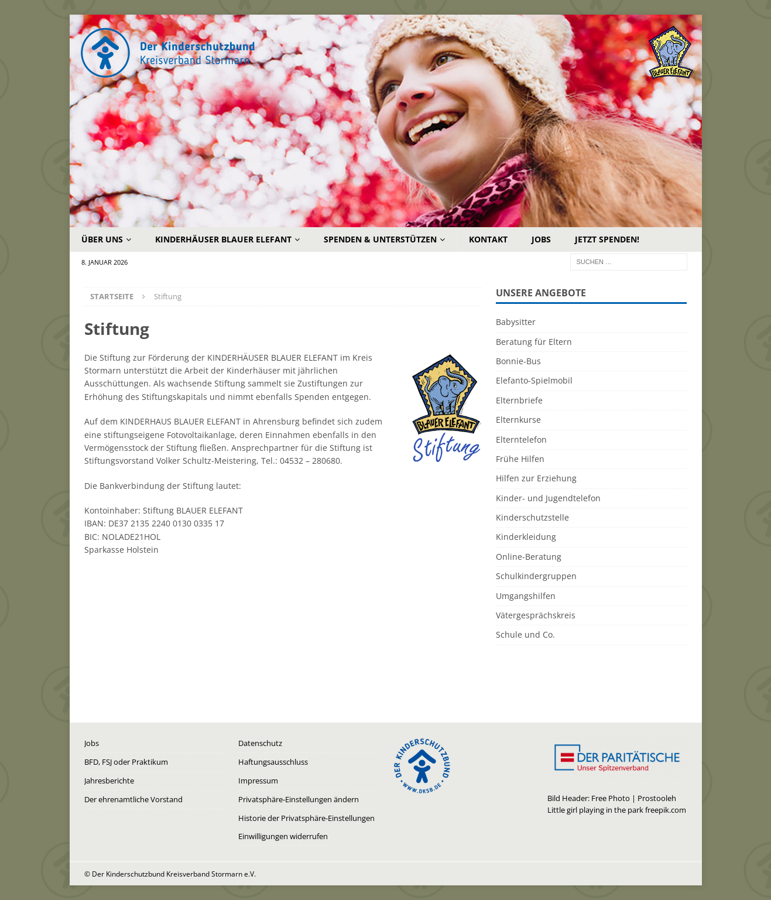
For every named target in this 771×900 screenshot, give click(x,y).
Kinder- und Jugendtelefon (548, 498)
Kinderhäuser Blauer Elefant (223, 239)
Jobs (541, 239)
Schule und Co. (525, 634)
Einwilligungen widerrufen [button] (283, 836)
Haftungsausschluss (273, 762)
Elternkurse (518, 419)
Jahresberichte (109, 780)
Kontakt (488, 239)
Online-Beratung (528, 556)
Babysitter (516, 321)
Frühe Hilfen (520, 458)
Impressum (258, 780)
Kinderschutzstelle (532, 517)
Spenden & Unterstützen (380, 239)
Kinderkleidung (526, 536)
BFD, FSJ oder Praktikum (126, 762)
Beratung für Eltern (534, 341)
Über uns (102, 239)
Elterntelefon (521, 439)
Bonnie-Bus (518, 361)
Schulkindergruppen (536, 575)
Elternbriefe (519, 400)
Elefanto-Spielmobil (534, 380)
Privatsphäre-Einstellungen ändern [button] (298, 799)
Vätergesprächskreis (535, 615)
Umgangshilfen (526, 595)
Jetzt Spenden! (607, 239)
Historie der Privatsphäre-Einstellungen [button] (306, 818)
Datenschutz (260, 743)
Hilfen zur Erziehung (536, 478)
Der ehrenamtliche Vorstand (133, 799)
